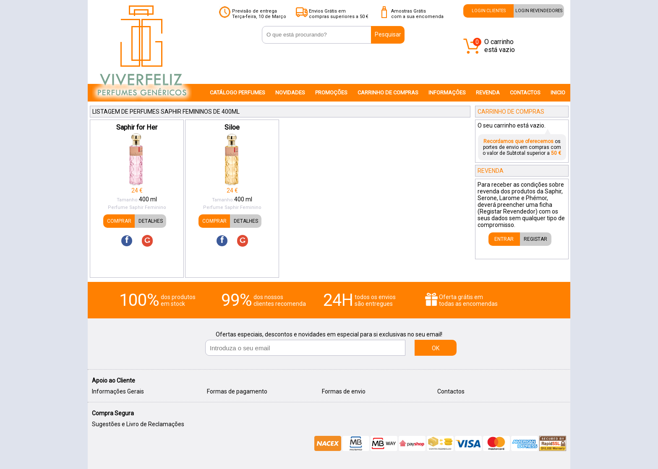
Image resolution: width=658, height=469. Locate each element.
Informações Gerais (118, 391)
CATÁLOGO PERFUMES (237, 92)
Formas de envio (344, 391)
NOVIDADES (290, 92)
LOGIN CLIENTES (489, 10)
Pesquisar (388, 34)
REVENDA (488, 92)
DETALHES (150, 221)
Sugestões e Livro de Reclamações (138, 424)
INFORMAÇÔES (447, 92)
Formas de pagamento (237, 391)
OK (435, 348)
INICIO (558, 92)
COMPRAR (119, 221)
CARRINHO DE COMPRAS (388, 92)
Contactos (451, 391)
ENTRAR (504, 239)
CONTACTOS (525, 92)
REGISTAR (535, 239)
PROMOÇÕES (331, 92)
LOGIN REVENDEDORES (538, 10)
